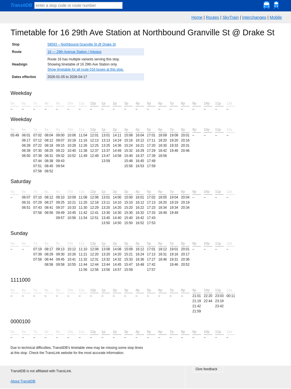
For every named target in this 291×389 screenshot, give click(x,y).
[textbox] (78, 5)
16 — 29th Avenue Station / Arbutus (74, 52)
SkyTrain (231, 17)
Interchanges (254, 17)
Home (196, 17)
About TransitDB (23, 381)
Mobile (276, 17)
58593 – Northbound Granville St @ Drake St (81, 44)
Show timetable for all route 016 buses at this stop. (85, 69)
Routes (212, 17)
